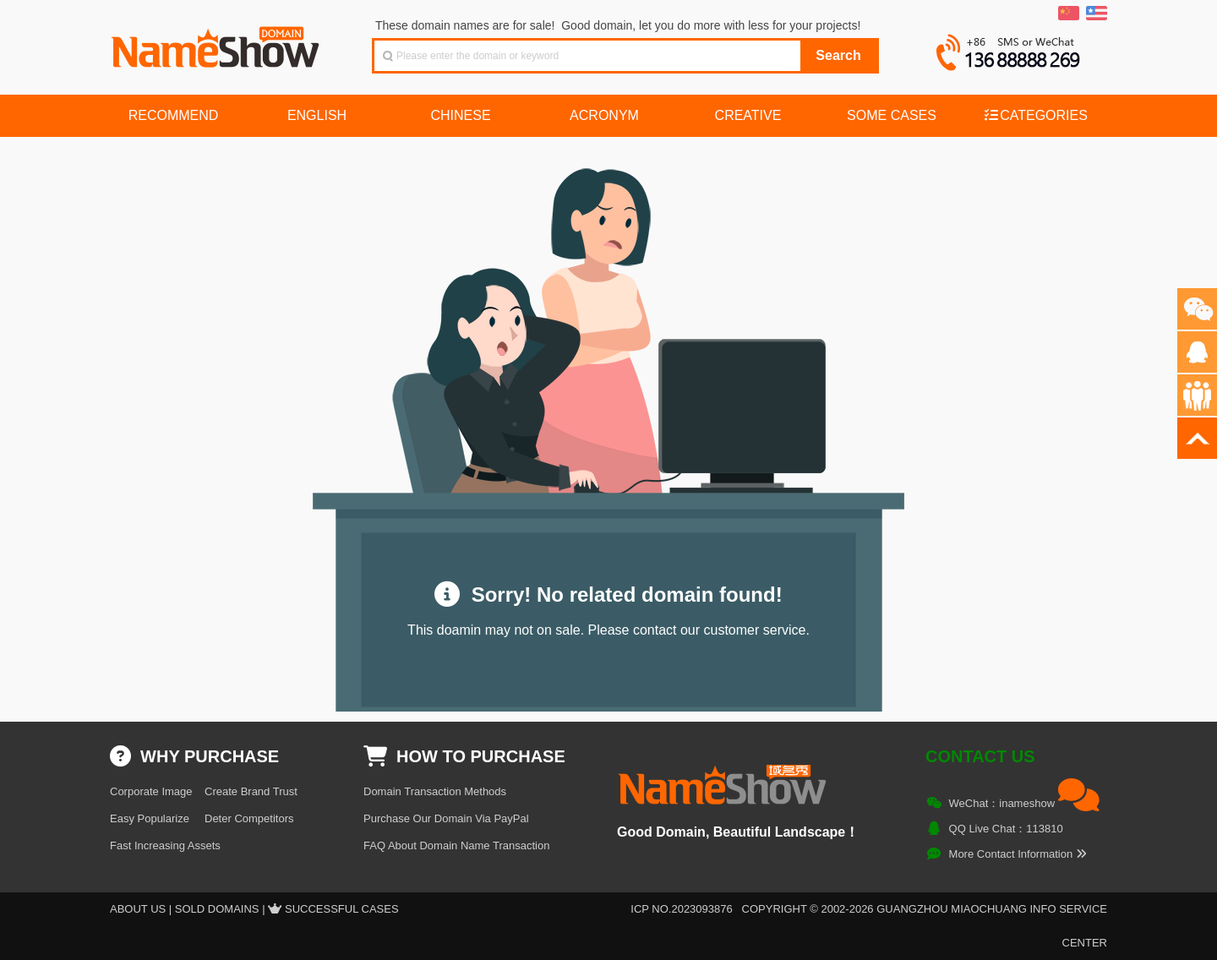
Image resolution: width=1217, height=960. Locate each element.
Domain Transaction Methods (434, 791)
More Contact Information (1018, 854)
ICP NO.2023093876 (681, 909)
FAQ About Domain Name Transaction (456, 845)
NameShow (217, 42)
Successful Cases (342, 909)
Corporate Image (151, 791)
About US (138, 909)
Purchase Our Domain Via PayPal (446, 818)
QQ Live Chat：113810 (1006, 828)
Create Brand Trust (251, 791)
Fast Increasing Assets (165, 845)
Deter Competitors (249, 818)
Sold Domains (217, 909)
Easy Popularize (149, 818)
